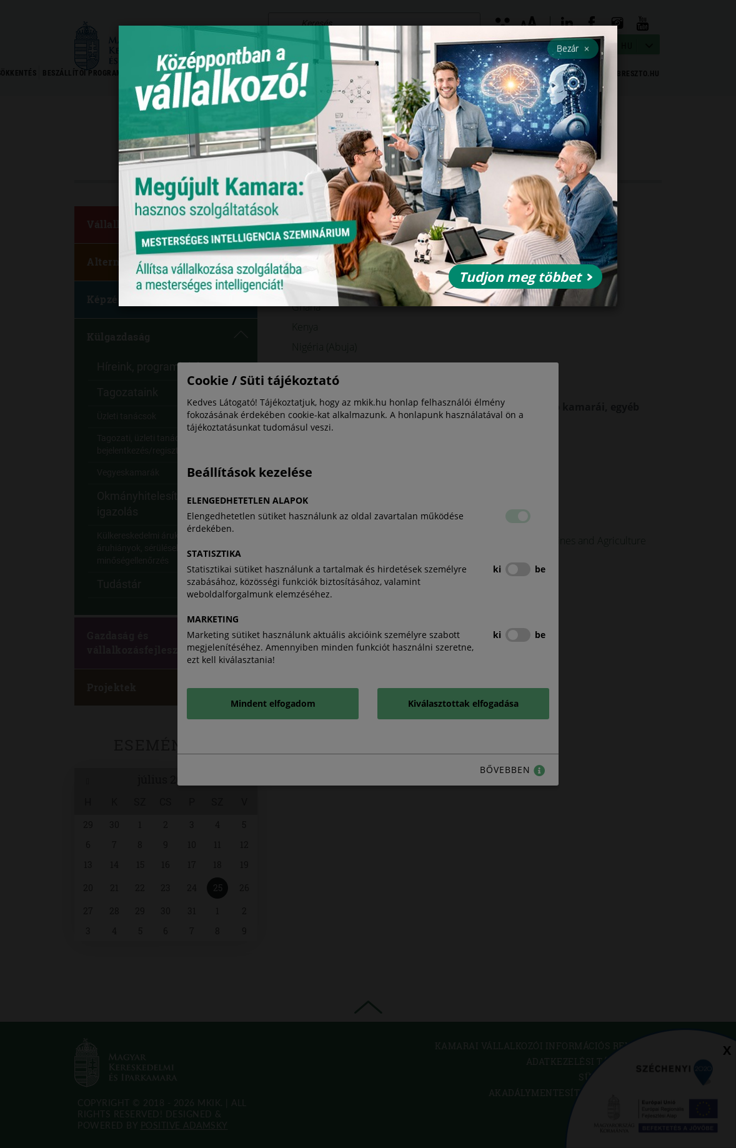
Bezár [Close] (573, 48)
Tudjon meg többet (525, 277)
